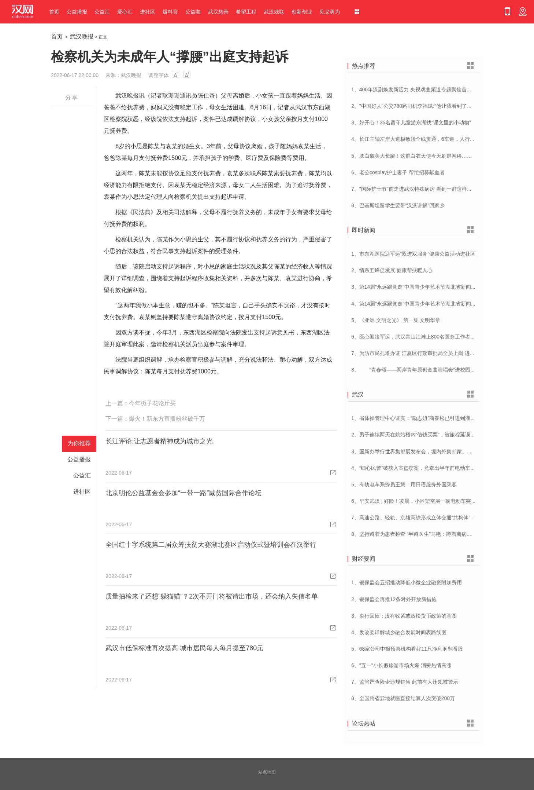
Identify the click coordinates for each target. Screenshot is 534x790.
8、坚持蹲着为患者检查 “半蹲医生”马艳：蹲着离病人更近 (416, 534)
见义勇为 (329, 12)
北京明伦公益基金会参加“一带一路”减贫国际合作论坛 (183, 493)
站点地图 (267, 772)
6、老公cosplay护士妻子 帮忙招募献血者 (398, 172)
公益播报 (77, 12)
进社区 (147, 12)
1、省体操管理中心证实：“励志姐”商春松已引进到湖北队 (416, 418)
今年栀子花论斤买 (152, 403)
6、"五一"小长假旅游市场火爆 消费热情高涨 (401, 665)
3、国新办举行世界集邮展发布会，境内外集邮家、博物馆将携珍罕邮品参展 (437, 451)
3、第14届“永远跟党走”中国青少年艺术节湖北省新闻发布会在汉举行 (429, 287)
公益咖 (193, 12)
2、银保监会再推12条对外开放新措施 (394, 599)
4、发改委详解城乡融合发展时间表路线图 (398, 632)
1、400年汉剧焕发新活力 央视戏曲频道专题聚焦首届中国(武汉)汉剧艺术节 (436, 89)
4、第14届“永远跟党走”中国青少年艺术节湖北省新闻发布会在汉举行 (429, 304)
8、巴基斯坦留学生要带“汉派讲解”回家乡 (398, 205)
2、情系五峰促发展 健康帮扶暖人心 (392, 270)
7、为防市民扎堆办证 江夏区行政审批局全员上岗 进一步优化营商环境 (431, 353)
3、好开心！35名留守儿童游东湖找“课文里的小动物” (411, 122)
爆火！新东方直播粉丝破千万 (167, 419)
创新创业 (302, 12)
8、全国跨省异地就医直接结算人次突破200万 (403, 698)
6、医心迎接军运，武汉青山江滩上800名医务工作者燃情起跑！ (423, 337)
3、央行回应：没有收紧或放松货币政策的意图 (404, 616)
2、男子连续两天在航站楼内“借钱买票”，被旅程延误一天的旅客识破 (428, 435)
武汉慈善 (218, 12)
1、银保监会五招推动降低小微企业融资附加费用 (406, 582)
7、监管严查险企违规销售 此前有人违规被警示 (404, 682)
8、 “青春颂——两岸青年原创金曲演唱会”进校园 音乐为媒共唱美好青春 (437, 370)
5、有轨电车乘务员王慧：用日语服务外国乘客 (404, 484)
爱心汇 (125, 12)
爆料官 (170, 12)
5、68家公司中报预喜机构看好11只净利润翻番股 (407, 649)
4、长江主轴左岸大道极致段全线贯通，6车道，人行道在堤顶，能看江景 (433, 139)
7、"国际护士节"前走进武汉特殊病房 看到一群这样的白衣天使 (422, 189)
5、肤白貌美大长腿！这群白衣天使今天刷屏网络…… (411, 156)
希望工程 (246, 12)
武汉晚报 (81, 36)
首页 (54, 12)
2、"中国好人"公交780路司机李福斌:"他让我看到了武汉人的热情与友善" (433, 106)
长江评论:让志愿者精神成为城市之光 (159, 441)
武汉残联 (274, 12)
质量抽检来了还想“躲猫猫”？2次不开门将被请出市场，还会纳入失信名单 (211, 596)
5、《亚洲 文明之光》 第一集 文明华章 (395, 320)
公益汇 (102, 12)
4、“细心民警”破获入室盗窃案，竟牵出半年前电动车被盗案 (418, 468)
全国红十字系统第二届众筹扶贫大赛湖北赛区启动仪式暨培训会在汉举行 (210, 544)
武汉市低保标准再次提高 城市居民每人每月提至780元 (184, 648)
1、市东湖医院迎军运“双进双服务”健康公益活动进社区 (413, 254)
